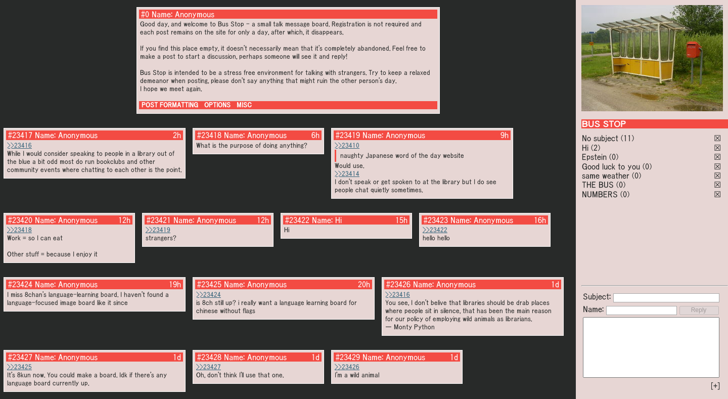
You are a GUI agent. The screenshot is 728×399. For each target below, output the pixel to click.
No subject (601, 138)
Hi (585, 148)
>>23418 (19, 230)
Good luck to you (611, 166)
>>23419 (158, 230)
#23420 (20, 220)
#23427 (20, 357)
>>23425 (19, 367)
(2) (595, 148)
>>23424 (208, 294)
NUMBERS (600, 194)
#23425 (209, 284)
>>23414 (347, 173)
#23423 (436, 220)
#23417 (20, 135)
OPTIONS (217, 105)
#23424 (20, 284)
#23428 (209, 357)
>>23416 (19, 145)
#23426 (398, 284)
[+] (715, 386)
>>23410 (347, 145)
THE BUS (598, 185)
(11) (627, 138)
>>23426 (347, 367)
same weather (605, 175)
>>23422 (435, 230)
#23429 (348, 357)
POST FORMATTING (170, 105)
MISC (244, 105)
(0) (613, 157)
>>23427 (208, 367)
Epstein (594, 157)
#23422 (297, 220)
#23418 (209, 135)
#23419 (348, 135)
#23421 (159, 220)
